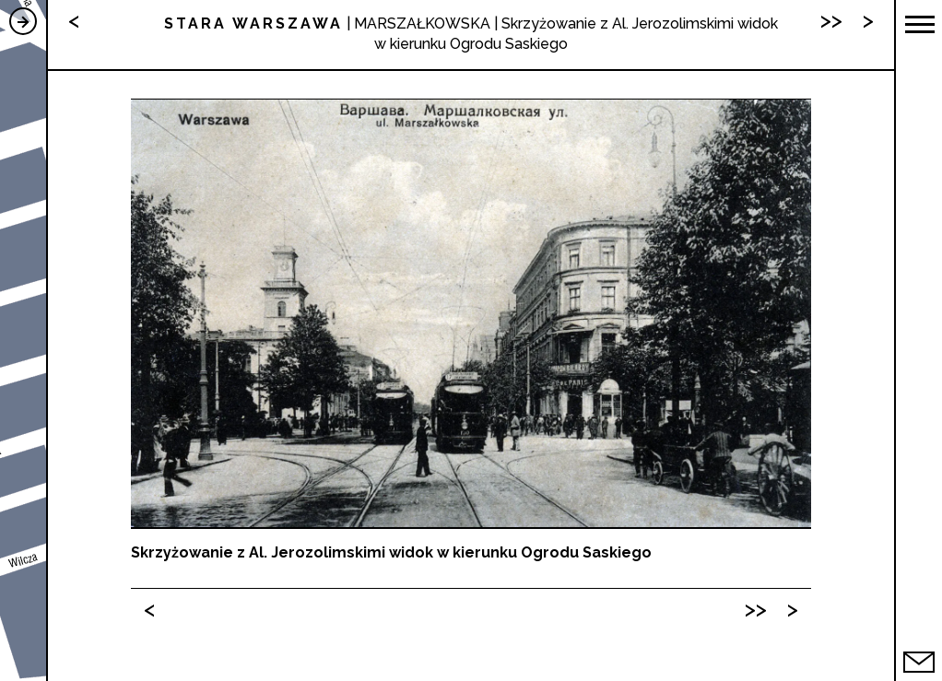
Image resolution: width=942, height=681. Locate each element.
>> (756, 608)
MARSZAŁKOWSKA (422, 23)
